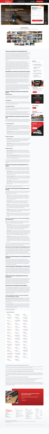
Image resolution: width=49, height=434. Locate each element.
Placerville (19, 347)
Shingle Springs (26, 356)
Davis (11, 326)
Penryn (11, 347)
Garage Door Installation (29, 415)
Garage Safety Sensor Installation (28, 422)
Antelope (11, 320)
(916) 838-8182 (33, 1)
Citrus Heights (26, 323)
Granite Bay (11, 335)
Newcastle (11, 344)
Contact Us (10, 427)
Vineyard (26, 359)
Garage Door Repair (28, 416)
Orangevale (26, 344)
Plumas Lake (26, 347)
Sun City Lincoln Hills (11, 359)
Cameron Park (11, 323)
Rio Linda (11, 353)
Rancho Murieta (19, 350)
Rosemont (26, 353)
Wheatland (19, 362)
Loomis (19, 338)
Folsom (19, 332)
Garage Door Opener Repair (29, 417)
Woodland (19, 365)
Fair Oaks (26, 329)
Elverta (19, 329)
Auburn (26, 320)
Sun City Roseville (19, 359)
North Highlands (19, 344)
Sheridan (19, 356)
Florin (11, 332)
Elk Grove (11, 329)
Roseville (11, 356)
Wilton (26, 362)
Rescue (26, 350)
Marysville (26, 338)
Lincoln (11, 338)
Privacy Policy (6, 427)
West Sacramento (11, 362)
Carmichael (19, 323)
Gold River (26, 332)
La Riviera (19, 335)
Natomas (26, 341)
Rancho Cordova (11, 350)
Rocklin (19, 353)
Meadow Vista (19, 341)
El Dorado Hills (26, 326)
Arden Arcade (19, 320)
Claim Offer (35, 133)
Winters (11, 365)
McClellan (11, 341)
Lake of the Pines (26, 335)
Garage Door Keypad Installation (28, 420)
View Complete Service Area (38, 423)
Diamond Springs (19, 326)
